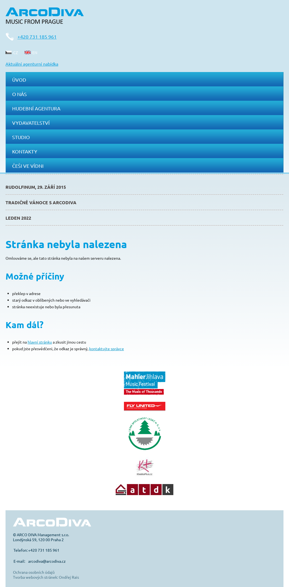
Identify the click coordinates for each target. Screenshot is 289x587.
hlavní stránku (40, 341)
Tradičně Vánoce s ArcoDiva (41, 202)
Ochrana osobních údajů (34, 572)
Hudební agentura (36, 108)
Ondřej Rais (69, 577)
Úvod (19, 80)
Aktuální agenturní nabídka (32, 64)
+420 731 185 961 (37, 36)
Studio (21, 137)
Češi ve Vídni (28, 166)
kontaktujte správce (106, 348)
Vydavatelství (31, 123)
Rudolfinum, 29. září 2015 (36, 187)
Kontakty (24, 151)
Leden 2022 (18, 218)
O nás (19, 94)
